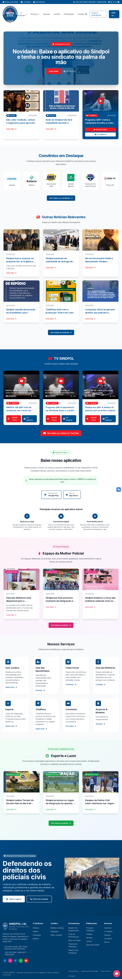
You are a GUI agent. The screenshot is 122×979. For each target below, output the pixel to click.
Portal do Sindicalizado (96, 14)
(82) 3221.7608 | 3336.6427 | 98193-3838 (15, 953)
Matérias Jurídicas (57, 928)
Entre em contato (39, 899)
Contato (80, 14)
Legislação (54, 931)
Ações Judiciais (56, 935)
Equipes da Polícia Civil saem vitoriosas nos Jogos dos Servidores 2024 (99, 803)
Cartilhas (89, 934)
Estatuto (36, 939)
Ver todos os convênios (61, 198)
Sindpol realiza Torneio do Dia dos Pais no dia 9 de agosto (20, 803)
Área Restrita (39, 2)
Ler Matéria (100, 134)
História (35, 931)
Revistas (89, 938)
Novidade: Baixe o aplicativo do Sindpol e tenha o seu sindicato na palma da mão (61, 56)
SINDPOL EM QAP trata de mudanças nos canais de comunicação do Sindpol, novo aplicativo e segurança (21, 393)
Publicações (69, 14)
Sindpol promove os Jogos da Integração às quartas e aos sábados (60, 803)
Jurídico (56, 14)
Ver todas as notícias (61, 332)
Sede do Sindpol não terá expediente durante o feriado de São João (59, 122)
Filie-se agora (13, 899)
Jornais (89, 941)
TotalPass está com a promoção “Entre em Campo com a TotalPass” (61, 312)
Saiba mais (11, 687)
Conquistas (37, 935)
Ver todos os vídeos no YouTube (61, 433)
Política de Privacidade (89, 971)
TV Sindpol (108, 931)
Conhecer (71, 684)
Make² (71, 976)
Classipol (107, 935)
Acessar (40, 690)
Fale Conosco (106, 971)
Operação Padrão (92, 945)
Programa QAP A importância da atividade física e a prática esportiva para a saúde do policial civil (59, 393)
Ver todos (71, 726)
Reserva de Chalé (10, 2)
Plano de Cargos (74, 940)
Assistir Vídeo (100, 129)
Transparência (73, 971)
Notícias (46, 14)
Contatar (100, 684)
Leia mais (53, 71)
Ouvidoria (26, 2)
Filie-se (114, 14)
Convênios (108, 939)
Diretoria (36, 928)
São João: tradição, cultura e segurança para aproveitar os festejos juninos (21, 122)
